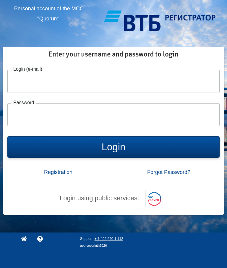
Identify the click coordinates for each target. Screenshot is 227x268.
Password (23, 102)
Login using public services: (111, 198)
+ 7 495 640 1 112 (109, 239)
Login (114, 146)
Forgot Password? (168, 172)
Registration (58, 172)
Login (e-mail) (27, 69)
